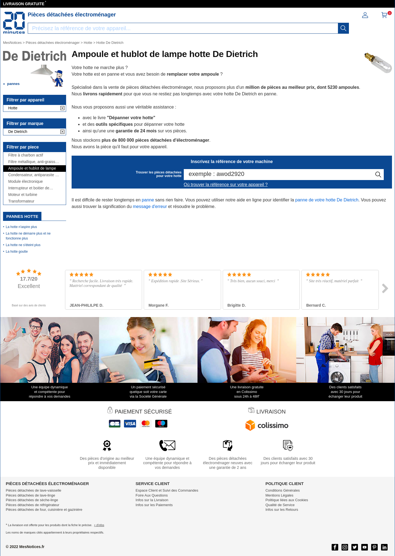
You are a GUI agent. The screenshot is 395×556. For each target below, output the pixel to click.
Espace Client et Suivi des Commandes (167, 490)
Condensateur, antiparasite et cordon (33, 175)
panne (148, 200)
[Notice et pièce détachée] (14, 23)
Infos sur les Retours (282, 509)
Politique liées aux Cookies (287, 500)
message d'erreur (150, 206)
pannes (13, 84)
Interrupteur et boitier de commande (28, 188)
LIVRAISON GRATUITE (23, 4)
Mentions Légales (280, 495)
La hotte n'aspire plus (21, 227)
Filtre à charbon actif (25, 155)
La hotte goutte (17, 251)
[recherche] (343, 28)
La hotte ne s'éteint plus (23, 245)
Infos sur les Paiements (154, 505)
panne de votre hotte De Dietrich (326, 200)
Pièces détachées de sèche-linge (32, 500)
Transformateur (21, 201)
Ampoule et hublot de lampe (32, 168)
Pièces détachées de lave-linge (30, 495)
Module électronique (25, 181)
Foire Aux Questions (152, 495)
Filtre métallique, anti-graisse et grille (32, 162)
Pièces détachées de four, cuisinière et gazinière (44, 509)
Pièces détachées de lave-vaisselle (33, 490)
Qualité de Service (280, 505)
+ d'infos (99, 525)
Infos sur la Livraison (152, 500)
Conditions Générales (283, 490)
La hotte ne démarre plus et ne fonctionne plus (28, 236)
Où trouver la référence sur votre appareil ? (226, 184)
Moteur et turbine (22, 195)
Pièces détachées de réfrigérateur (32, 505)
